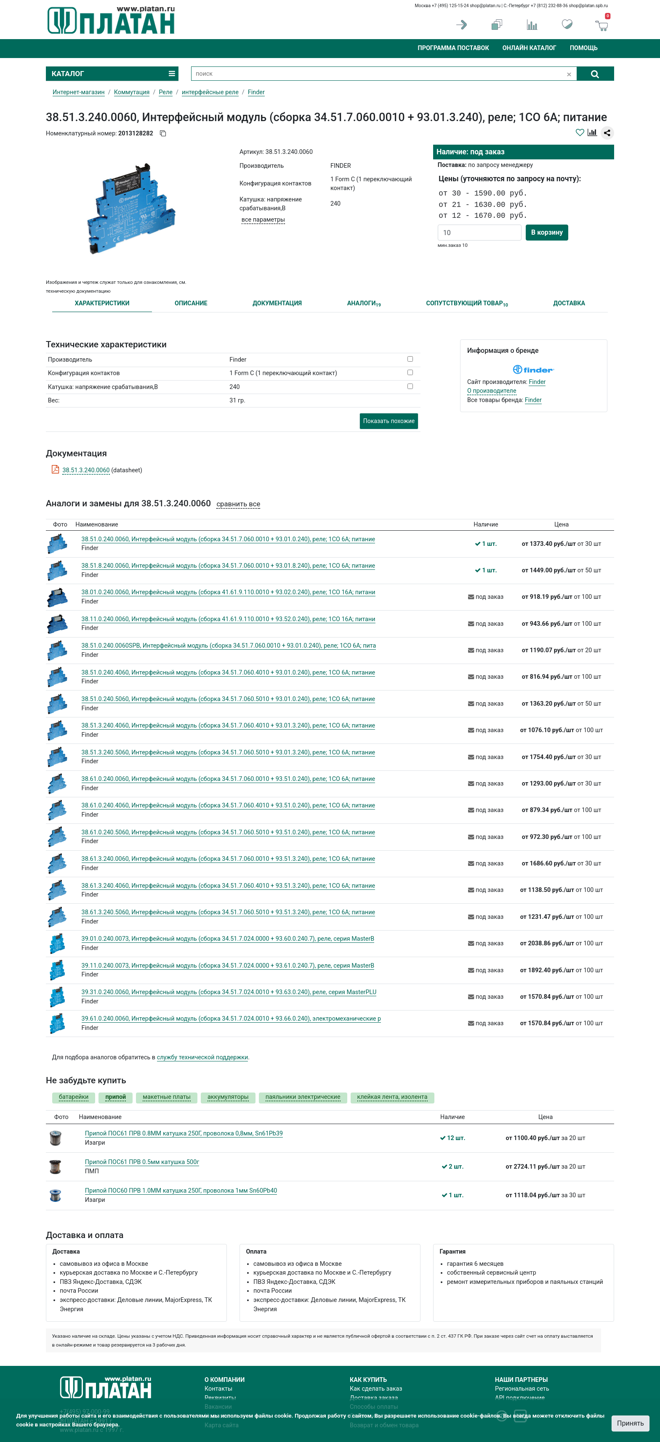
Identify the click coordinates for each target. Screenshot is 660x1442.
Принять (630, 1423)
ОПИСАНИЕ (191, 303)
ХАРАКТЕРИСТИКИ (102, 303)
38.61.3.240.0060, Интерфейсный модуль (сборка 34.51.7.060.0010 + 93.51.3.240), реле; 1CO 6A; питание (228, 859)
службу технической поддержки (202, 1057)
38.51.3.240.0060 (85, 470)
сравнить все (238, 504)
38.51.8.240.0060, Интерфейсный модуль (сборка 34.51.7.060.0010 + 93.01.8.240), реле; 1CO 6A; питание (228, 565)
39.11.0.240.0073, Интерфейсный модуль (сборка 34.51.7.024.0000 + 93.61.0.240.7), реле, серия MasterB (228, 965)
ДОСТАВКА (569, 303)
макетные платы (167, 1097)
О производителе (491, 390)
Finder (537, 382)
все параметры (263, 219)
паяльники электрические (303, 1097)
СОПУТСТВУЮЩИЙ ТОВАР (467, 304)
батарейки (73, 1097)
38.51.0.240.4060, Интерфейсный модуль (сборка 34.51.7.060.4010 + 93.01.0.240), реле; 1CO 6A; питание (228, 672)
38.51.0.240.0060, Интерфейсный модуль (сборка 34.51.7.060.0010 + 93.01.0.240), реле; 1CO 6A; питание (228, 539)
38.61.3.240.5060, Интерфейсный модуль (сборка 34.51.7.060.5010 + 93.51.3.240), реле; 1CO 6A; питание (228, 912)
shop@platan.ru (485, 5)
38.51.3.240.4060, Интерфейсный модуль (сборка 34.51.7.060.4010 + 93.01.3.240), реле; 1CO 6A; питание (228, 725)
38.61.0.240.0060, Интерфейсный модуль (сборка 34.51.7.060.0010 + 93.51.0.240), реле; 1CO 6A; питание (228, 779)
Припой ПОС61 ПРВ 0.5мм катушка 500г (142, 1162)
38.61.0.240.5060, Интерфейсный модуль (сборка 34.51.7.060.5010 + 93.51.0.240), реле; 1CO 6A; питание (228, 832)
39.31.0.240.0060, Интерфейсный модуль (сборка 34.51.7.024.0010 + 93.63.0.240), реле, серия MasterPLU (229, 992)
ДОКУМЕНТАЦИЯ (277, 303)
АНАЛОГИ (364, 304)
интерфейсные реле (210, 92)
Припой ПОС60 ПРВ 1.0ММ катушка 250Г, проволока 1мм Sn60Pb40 (181, 1190)
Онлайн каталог (529, 48)
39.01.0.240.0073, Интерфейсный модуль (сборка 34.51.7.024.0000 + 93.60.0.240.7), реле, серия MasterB (228, 938)
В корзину (547, 232)
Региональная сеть (522, 1388)
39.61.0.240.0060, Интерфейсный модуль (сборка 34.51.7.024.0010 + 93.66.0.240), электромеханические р (231, 1018)
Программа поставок (453, 48)
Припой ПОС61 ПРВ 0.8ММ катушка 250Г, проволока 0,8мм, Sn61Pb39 (184, 1133)
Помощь (584, 48)
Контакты (218, 1388)
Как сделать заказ (376, 1388)
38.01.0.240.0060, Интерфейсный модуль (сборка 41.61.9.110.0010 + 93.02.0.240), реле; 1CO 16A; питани (228, 592)
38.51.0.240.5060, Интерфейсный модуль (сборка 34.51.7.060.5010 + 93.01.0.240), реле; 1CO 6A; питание (228, 699)
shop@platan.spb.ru (588, 5)
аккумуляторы (228, 1097)
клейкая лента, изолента (392, 1097)
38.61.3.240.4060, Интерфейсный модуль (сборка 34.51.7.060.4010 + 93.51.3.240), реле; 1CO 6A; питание (228, 885)
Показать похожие (389, 421)
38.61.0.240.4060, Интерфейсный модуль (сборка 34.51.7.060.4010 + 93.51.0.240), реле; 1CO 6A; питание (228, 805)
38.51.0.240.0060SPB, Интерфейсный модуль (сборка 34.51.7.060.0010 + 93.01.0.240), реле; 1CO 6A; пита (229, 645)
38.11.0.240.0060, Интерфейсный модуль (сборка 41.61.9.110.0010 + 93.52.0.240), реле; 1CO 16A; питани (228, 619)
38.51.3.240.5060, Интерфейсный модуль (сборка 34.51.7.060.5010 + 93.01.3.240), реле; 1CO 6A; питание (228, 752)
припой (115, 1097)
